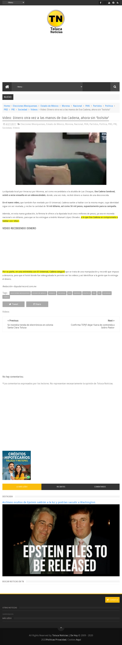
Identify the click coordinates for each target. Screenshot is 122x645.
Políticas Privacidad (56, 639)
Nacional (77, 106)
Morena (66, 106)
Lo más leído (22, 487)
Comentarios (100, 487)
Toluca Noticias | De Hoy (65, 635)
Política (109, 106)
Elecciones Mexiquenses (25, 106)
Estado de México (49, 106)
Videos (34, 109)
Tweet (13, 304)
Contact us (112, 600)
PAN (87, 106)
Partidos (97, 106)
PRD (6, 109)
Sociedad (22, 109)
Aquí (78, 639)
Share (37, 304)
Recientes (61, 487)
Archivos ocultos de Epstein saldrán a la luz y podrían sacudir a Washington (48, 502)
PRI (13, 109)
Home (7, 106)
